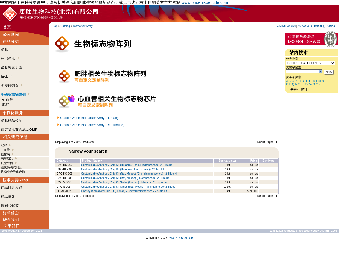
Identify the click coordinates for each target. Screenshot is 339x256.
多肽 (4, 49)
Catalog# (62, 160)
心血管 (7, 99)
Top (55, 26)
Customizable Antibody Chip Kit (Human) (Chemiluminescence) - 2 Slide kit (126, 164)
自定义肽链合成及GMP (19, 129)
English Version (286, 25)
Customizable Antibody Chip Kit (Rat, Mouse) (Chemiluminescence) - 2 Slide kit (129, 173)
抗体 (6, 77)
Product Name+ (92, 160)
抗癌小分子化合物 (13, 171)
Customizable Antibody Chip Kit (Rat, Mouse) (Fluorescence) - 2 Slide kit (125, 178)
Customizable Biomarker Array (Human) (89, 118)
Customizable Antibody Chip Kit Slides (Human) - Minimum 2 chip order (124, 182)
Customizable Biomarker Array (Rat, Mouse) (92, 125)
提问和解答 (10, 206)
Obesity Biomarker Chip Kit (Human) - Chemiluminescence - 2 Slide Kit (124, 191)
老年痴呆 (7, 158)
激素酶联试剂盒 (11, 167)
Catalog (65, 26)
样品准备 (8, 197)
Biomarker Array (83, 26)
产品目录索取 (11, 188)
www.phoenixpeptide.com (205, 2)
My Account (305, 25)
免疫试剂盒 (12, 86)
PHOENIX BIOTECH (180, 237)
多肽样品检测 (11, 120)
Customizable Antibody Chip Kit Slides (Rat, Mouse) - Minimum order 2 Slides (128, 186)
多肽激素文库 (11, 68)
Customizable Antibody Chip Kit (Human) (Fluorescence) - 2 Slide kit (122, 169)
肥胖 (5, 104)
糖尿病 (5, 154)
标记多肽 (10, 58)
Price (253, 160)
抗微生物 (7, 163)
